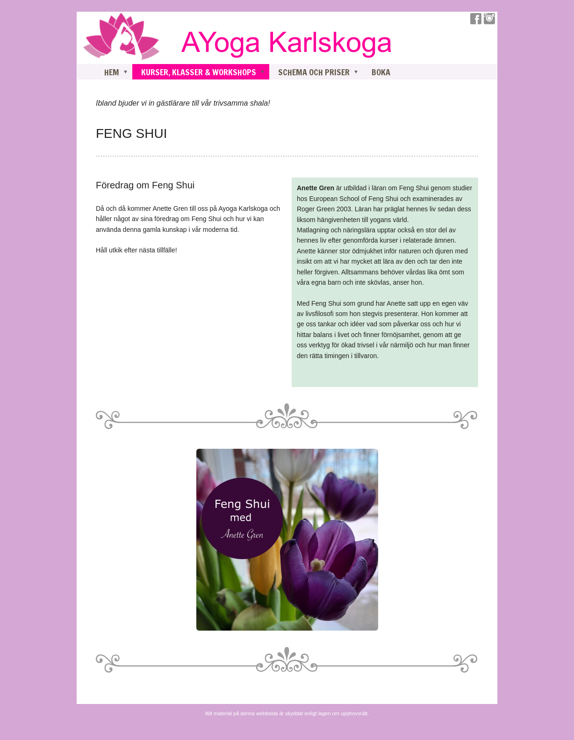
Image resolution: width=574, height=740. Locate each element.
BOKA (381, 72)
